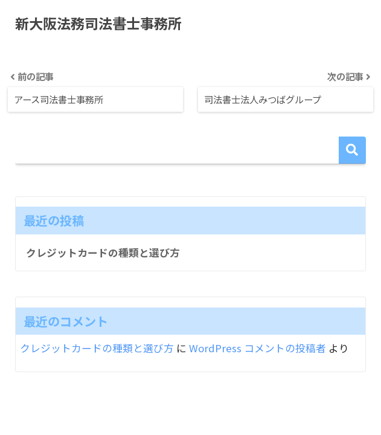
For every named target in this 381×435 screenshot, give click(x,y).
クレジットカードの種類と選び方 (103, 252)
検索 (352, 150)
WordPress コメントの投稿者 (257, 348)
